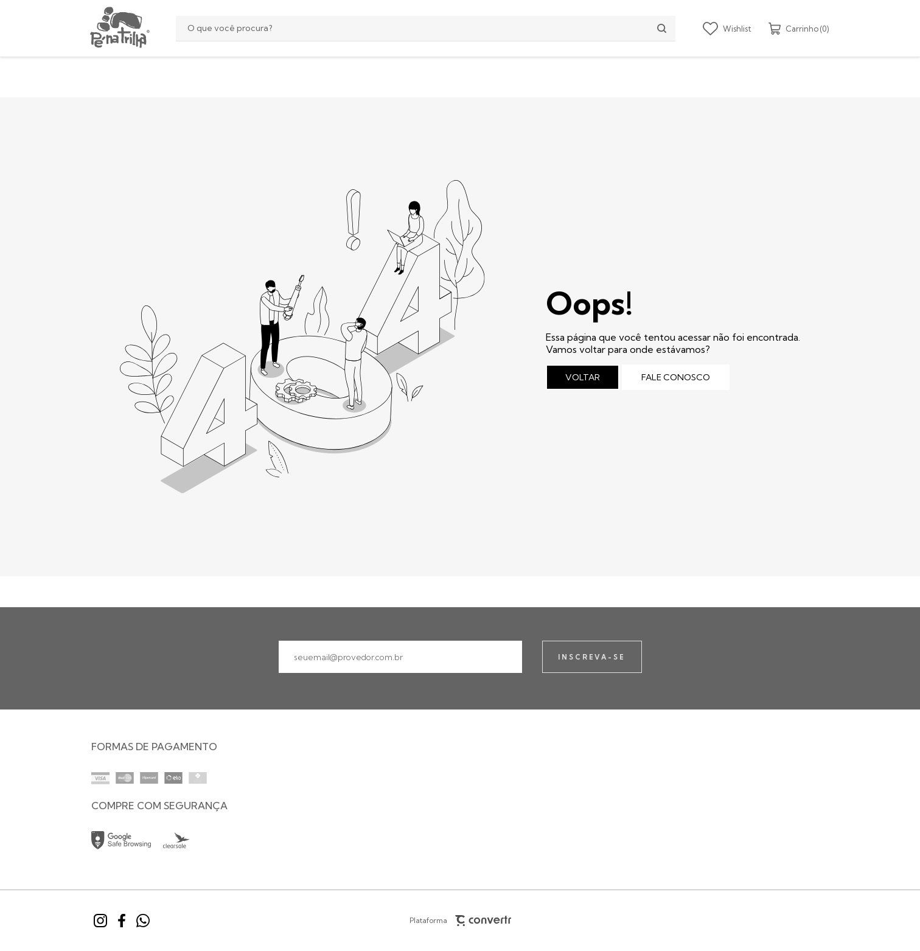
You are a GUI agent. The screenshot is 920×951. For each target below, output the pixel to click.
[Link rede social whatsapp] (143, 920)
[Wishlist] (727, 28)
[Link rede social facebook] (122, 920)
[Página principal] (119, 28)
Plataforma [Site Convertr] (460, 921)
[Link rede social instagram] (100, 920)
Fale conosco (675, 377)
